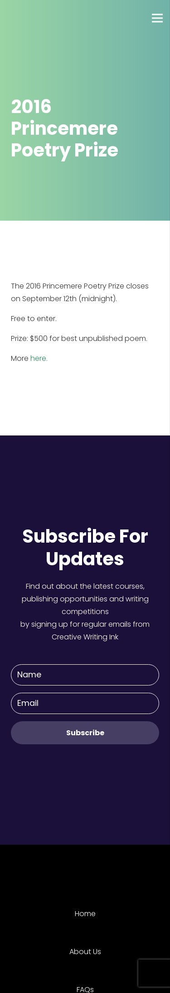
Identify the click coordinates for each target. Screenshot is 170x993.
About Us (85, 951)
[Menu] (157, 18)
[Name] (85, 675)
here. (39, 358)
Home (85, 913)
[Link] (40, 18)
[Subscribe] (85, 732)
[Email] (85, 703)
